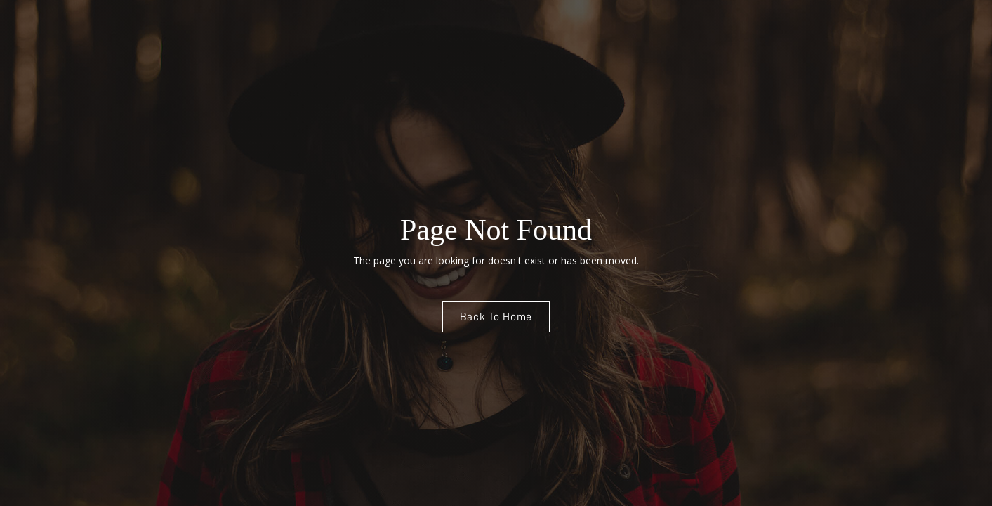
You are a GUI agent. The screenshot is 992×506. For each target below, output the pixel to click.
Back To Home (496, 317)
